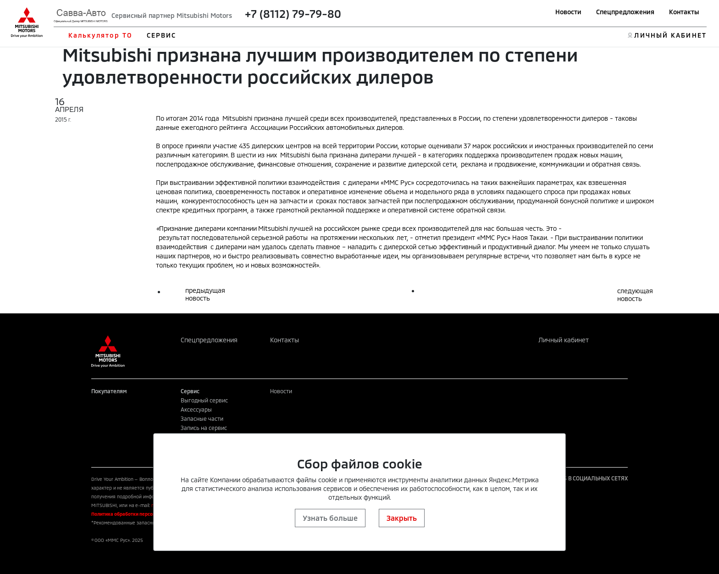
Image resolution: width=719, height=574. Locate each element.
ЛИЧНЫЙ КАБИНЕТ (670, 35)
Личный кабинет (563, 340)
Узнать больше (330, 517)
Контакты (684, 12)
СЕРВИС (162, 35)
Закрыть (402, 517)
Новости (568, 12)
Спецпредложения (625, 12)
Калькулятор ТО (100, 35)
